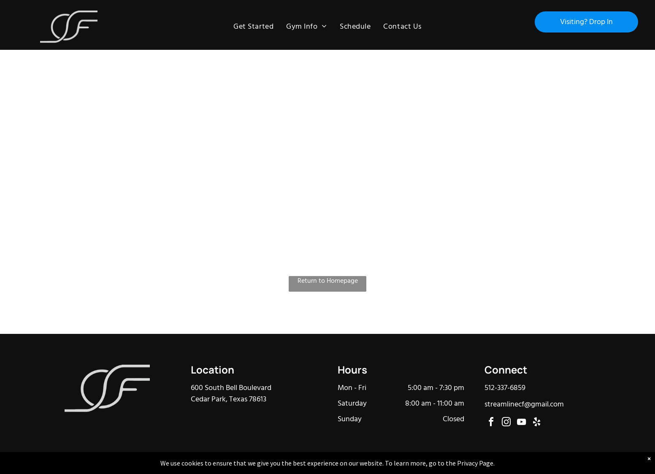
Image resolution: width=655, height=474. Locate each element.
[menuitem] (253, 27)
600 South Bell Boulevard (231, 388)
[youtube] (521, 423)
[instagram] (506, 423)
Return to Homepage (328, 281)
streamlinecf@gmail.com (524, 404)
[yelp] (537, 423)
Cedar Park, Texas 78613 (228, 399)
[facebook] (491, 423)
